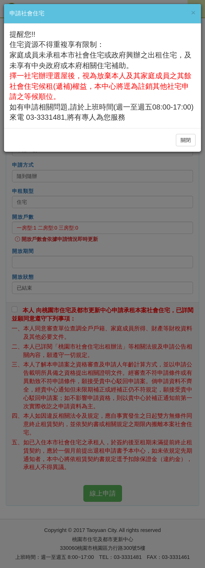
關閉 (186, 140)
